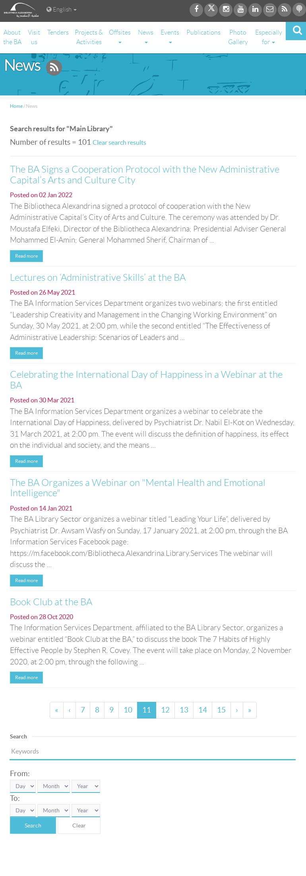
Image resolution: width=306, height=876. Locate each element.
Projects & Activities (89, 37)
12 (165, 710)
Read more (26, 255)
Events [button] (170, 36)
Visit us (34, 37)
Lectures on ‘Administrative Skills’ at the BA (98, 277)
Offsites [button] (120, 36)
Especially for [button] (268, 37)
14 (202, 710)
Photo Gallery (238, 37)
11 (146, 710)
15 (221, 710)
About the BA (12, 37)
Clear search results (119, 142)
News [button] (145, 36)
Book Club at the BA (51, 602)
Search (33, 825)
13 (184, 710)
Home (16, 106)
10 (128, 710)
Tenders (58, 32)
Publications (203, 32)
